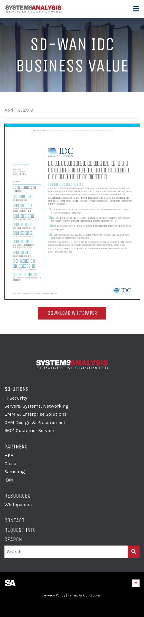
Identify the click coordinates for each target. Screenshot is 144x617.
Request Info (20, 529)
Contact (14, 520)
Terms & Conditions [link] (84, 595)
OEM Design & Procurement (34, 422)
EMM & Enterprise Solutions (35, 414)
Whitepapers (18, 504)
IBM (8, 480)
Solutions (16, 389)
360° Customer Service (29, 430)
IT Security (15, 398)
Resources (17, 495)
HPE (8, 455)
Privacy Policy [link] (54, 595)
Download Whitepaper (72, 313)
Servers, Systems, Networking (36, 406)
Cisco (10, 463)
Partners (16, 446)
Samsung (14, 471)
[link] (72, 607)
